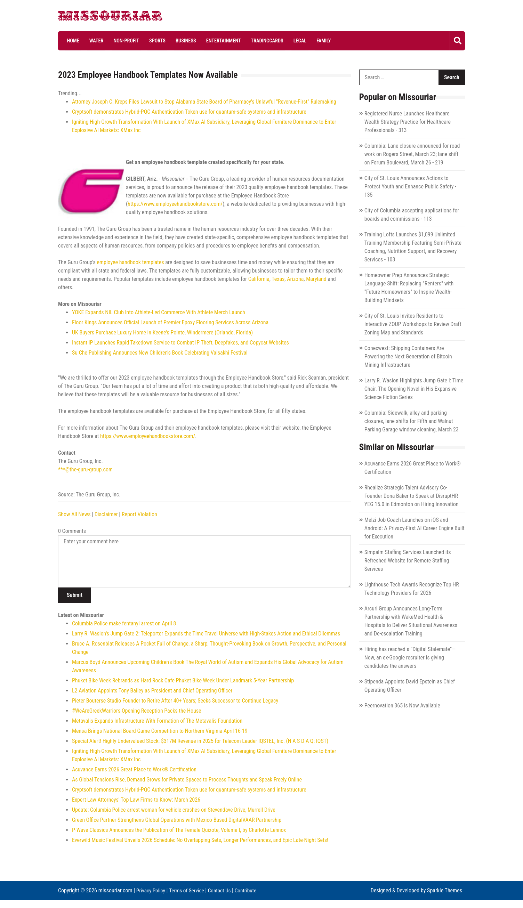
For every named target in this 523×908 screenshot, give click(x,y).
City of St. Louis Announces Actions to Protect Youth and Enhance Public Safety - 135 (410, 186)
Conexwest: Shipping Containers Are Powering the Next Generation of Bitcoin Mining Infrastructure (408, 356)
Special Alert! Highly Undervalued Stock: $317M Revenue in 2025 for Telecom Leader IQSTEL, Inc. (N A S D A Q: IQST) (200, 741)
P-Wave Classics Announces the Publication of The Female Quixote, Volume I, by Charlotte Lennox (179, 830)
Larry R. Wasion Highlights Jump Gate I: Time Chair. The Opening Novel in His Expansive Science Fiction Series (414, 388)
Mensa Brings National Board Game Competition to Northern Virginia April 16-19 (160, 731)
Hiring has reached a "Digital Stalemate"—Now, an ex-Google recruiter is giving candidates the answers (410, 657)
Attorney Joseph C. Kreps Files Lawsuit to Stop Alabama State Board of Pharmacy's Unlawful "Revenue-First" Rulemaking (204, 101)
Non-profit (119, 40)
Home (71, 40)
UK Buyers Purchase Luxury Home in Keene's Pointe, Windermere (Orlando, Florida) (162, 332)
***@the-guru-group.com (85, 469)
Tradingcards (251, 40)
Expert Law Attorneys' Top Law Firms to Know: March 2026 (136, 799)
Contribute (69, 898)
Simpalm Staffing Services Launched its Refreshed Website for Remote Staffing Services (407, 560)
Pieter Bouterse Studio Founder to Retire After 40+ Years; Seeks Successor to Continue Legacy (175, 700)
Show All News (74, 514)
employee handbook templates (130, 262)
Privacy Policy (151, 890)
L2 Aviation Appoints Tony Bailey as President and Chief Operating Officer (152, 690)
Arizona (295, 279)
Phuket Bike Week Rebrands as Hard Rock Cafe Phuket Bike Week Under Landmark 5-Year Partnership (183, 680)
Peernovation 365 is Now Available (402, 705)
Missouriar (84, 17)
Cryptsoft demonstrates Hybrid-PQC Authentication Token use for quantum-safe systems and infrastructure (189, 111)
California (258, 279)
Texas (278, 279)
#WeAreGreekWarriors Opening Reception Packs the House (136, 710)
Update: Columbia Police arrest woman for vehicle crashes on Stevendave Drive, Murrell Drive (173, 809)
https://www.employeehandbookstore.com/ (175, 204)
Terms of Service (188, 890)
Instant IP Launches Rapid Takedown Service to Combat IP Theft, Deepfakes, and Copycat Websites (180, 342)
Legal (281, 40)
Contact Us (223, 890)
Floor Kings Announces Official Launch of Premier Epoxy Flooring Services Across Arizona (170, 322)
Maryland (316, 279)
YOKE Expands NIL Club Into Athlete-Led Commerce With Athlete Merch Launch (158, 312)
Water (92, 40)
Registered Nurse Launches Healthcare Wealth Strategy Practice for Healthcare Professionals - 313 (407, 121)
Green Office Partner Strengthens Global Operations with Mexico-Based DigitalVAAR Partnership (176, 820)
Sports (148, 40)
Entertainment (210, 40)
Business (175, 40)
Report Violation (139, 514)
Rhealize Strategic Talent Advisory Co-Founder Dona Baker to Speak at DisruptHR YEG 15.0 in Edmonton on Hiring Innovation (411, 496)
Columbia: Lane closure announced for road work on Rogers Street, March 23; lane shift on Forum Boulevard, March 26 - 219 (412, 154)
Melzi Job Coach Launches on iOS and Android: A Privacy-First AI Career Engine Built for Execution (414, 528)
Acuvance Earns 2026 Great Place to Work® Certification (134, 769)
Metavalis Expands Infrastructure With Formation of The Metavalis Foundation (157, 721)
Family (303, 40)
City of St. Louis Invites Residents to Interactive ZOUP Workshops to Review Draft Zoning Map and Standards (412, 324)
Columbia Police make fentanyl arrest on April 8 (124, 623)
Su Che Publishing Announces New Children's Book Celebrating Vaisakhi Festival (160, 352)
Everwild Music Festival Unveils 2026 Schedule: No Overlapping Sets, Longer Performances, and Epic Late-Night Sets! (200, 840)
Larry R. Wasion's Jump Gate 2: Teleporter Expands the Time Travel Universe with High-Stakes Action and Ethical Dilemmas (206, 633)
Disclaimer (106, 514)
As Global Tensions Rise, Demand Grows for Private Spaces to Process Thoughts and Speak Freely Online (187, 779)
